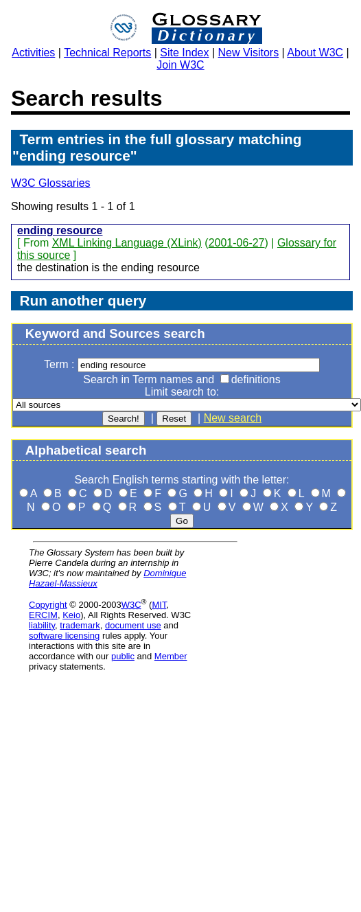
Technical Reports (107, 52)
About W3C (315, 52)
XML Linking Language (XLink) (127, 243)
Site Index (184, 52)
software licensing (64, 635)
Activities (33, 52)
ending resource (59, 230)
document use (133, 625)
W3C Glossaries (51, 183)
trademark (80, 625)
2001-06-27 (237, 243)
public (123, 656)
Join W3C (180, 65)
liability (42, 625)
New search (232, 418)
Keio (71, 615)
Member (170, 656)
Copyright (48, 605)
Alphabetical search (86, 450)
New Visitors (248, 52)
